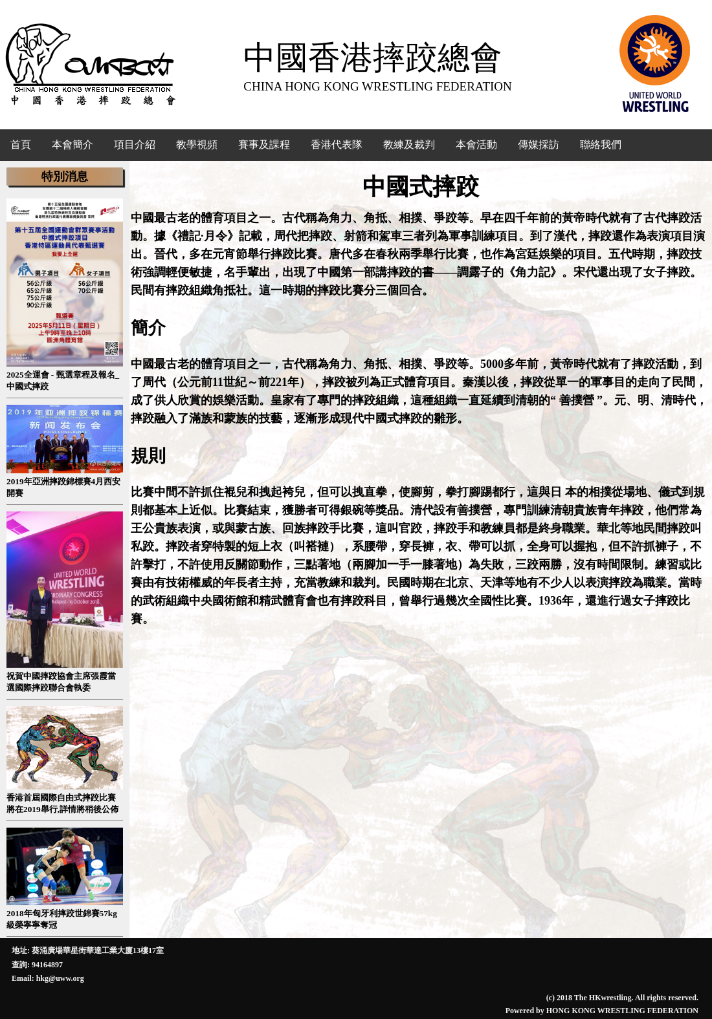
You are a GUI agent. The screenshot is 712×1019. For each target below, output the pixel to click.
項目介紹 (134, 144)
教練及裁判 (409, 144)
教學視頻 (196, 144)
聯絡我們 (600, 144)
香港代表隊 (336, 144)
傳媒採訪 (538, 144)
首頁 (20, 144)
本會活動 (476, 144)
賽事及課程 (264, 144)
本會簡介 (72, 144)
